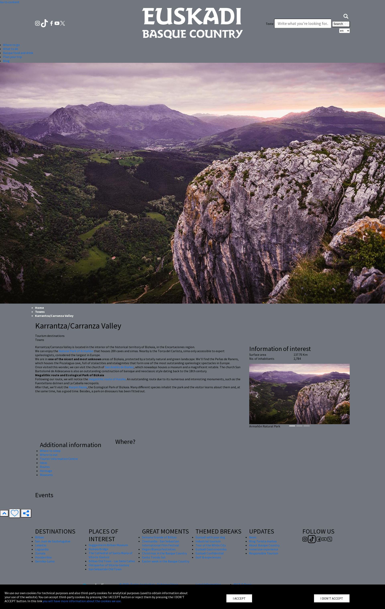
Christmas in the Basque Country (164, 553)
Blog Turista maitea (263, 541)
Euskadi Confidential (210, 553)
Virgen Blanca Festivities (159, 549)
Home (39, 308)
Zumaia (40, 553)
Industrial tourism (208, 541)
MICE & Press (242, 584)
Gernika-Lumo (45, 561)
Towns (40, 312)
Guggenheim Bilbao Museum (108, 545)
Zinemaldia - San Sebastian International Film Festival (160, 543)
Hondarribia (43, 557)
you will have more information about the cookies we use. (82, 601)
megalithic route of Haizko (107, 379)
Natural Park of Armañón (76, 351)
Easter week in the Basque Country (165, 561)
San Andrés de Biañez (119, 367)
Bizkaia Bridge (98, 549)
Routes (45, 467)
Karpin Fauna (78, 387)
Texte (270, 24)
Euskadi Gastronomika (211, 549)
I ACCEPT (239, 598)
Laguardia (42, 549)
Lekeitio (40, 545)
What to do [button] (10, 49)
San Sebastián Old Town (105, 569)
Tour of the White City (211, 545)
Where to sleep (50, 451)
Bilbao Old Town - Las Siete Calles (112, 561)
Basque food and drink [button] (18, 53)
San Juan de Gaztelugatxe (52, 541)
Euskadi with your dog (210, 537)
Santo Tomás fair (154, 557)
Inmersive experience (263, 549)
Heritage (46, 471)
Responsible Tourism (263, 553)
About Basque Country (264, 545)
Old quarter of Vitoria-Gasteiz (109, 565)
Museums (46, 475)
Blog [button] (6, 61)
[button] (345, 16)
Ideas (43, 463)
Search (341, 24)
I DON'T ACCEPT (331, 598)
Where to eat (49, 455)
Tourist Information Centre (59, 459)
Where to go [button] (11, 45)
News (252, 537)
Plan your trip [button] (12, 57)
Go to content (9, 2)
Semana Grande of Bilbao (159, 537)
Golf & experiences (208, 557)
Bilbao (39, 537)
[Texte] (302, 23)
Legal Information (208, 584)
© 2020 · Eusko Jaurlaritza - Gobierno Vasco (148, 584)
